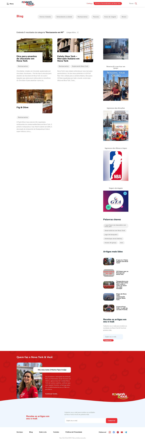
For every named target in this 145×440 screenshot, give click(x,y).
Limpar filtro (71, 33)
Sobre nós (43, 432)
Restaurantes (83, 17)
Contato (56, 432)
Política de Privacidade (74, 432)
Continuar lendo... (51, 394)
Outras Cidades (45, 17)
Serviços (20, 432)
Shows (124, 17)
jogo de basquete (111, 235)
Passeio (96, 17)
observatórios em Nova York (115, 231)
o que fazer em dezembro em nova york (115, 225)
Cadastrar (108, 340)
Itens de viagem (110, 17)
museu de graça (110, 243)
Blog (31, 432)
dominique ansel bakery (113, 239)
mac (121, 243)
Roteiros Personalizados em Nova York (107, 3)
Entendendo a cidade (64, 17)
